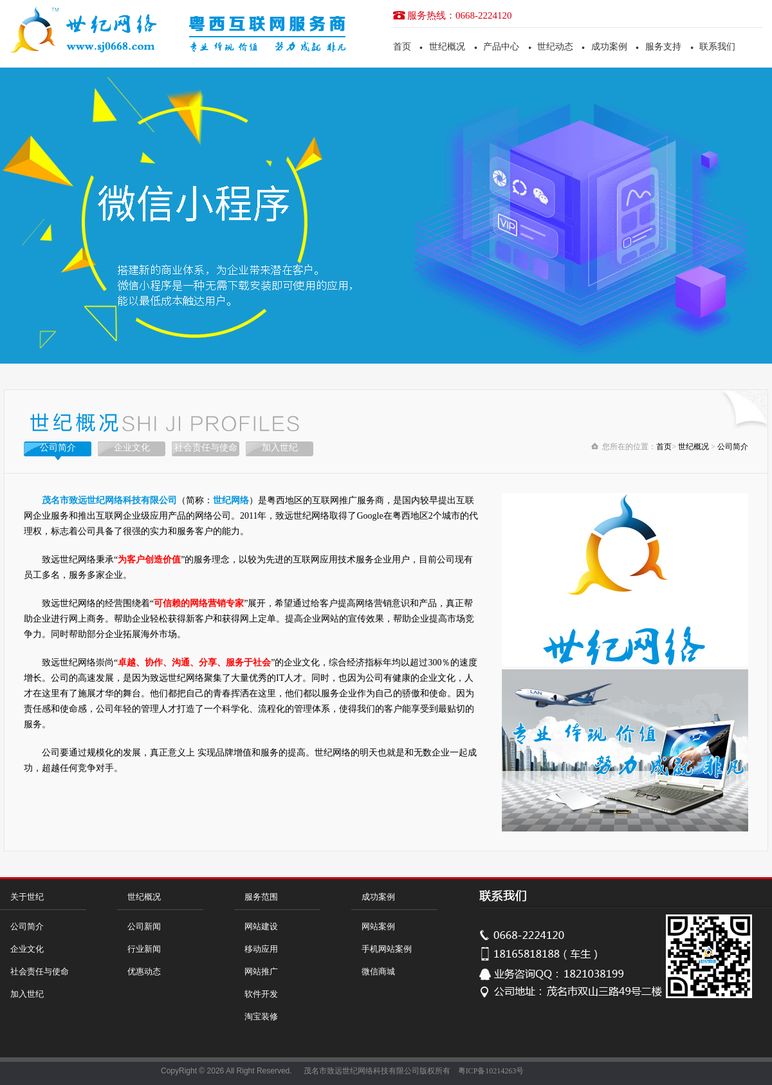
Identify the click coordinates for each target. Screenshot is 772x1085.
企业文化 (132, 447)
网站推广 (261, 971)
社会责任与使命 (205, 447)
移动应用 (261, 949)
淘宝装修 (261, 1016)
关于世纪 (27, 897)
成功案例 (609, 46)
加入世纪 (280, 447)
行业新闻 (144, 949)
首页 (402, 46)
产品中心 (501, 46)
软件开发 (261, 994)
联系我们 (717, 46)
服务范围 (261, 897)
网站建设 (261, 926)
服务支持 (663, 46)
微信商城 (378, 971)
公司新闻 (144, 926)
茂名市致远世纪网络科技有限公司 (361, 1070)
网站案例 (378, 926)
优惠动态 (144, 971)
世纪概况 (447, 46)
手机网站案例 (387, 949)
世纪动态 (555, 46)
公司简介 (58, 447)
